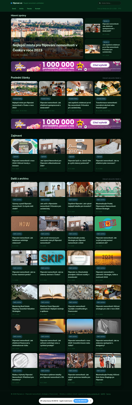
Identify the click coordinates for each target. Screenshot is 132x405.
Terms (108, 394)
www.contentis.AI (93, 394)
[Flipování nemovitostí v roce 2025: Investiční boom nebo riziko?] (80, 335)
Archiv (21, 8)
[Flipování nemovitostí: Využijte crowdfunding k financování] (80, 301)
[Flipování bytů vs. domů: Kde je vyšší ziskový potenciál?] (80, 155)
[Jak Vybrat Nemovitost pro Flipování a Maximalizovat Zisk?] (52, 155)
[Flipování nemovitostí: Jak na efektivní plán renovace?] (108, 155)
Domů (14, 8)
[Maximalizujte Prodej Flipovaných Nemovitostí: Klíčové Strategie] (108, 198)
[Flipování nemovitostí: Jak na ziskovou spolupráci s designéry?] (108, 335)
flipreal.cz (17, 3)
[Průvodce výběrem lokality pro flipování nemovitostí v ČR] (52, 369)
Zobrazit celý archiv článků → (112, 78)
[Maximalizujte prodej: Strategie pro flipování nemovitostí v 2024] (80, 232)
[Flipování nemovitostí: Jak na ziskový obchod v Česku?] (52, 266)
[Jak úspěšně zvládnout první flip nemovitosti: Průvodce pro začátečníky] (80, 97)
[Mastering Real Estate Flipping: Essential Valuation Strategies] (24, 301)
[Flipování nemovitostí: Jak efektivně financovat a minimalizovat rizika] (24, 335)
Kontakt (37, 8)
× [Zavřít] (90, 401)
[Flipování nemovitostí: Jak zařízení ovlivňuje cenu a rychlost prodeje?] (52, 335)
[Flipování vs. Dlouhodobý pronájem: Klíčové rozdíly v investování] (80, 266)
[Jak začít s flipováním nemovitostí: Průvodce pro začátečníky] (52, 198)
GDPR (103, 394)
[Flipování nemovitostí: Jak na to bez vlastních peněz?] (24, 266)
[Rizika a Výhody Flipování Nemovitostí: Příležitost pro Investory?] (24, 369)
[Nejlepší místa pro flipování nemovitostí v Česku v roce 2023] (24, 97)
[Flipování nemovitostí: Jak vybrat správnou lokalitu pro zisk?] (80, 369)
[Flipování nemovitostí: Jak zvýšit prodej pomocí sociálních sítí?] (108, 232)
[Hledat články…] (110, 3)
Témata (29, 8)
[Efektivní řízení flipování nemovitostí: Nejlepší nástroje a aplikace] (52, 301)
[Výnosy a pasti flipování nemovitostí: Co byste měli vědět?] (24, 198)
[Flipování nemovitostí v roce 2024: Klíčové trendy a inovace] (24, 155)
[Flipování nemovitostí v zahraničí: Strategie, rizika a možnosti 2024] (108, 266)
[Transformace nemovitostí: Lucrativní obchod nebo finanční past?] (108, 97)
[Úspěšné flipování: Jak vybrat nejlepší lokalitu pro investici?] (80, 198)
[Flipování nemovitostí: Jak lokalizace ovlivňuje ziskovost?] (24, 232)
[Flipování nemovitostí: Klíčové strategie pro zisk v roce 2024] (108, 301)
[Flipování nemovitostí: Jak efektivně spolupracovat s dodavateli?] (52, 97)
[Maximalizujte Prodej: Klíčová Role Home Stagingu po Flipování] (108, 369)
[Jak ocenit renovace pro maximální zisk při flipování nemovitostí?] (52, 232)
